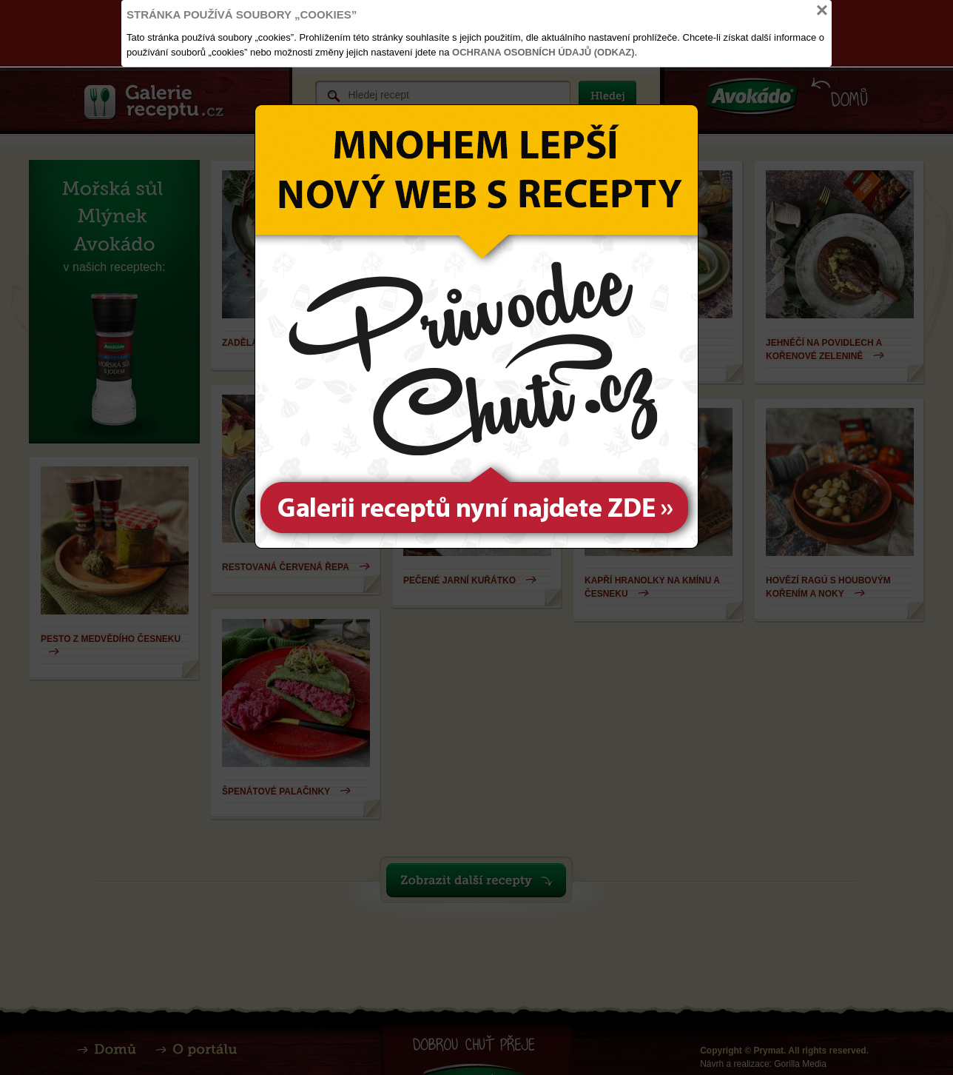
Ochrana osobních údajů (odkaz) (543, 52)
